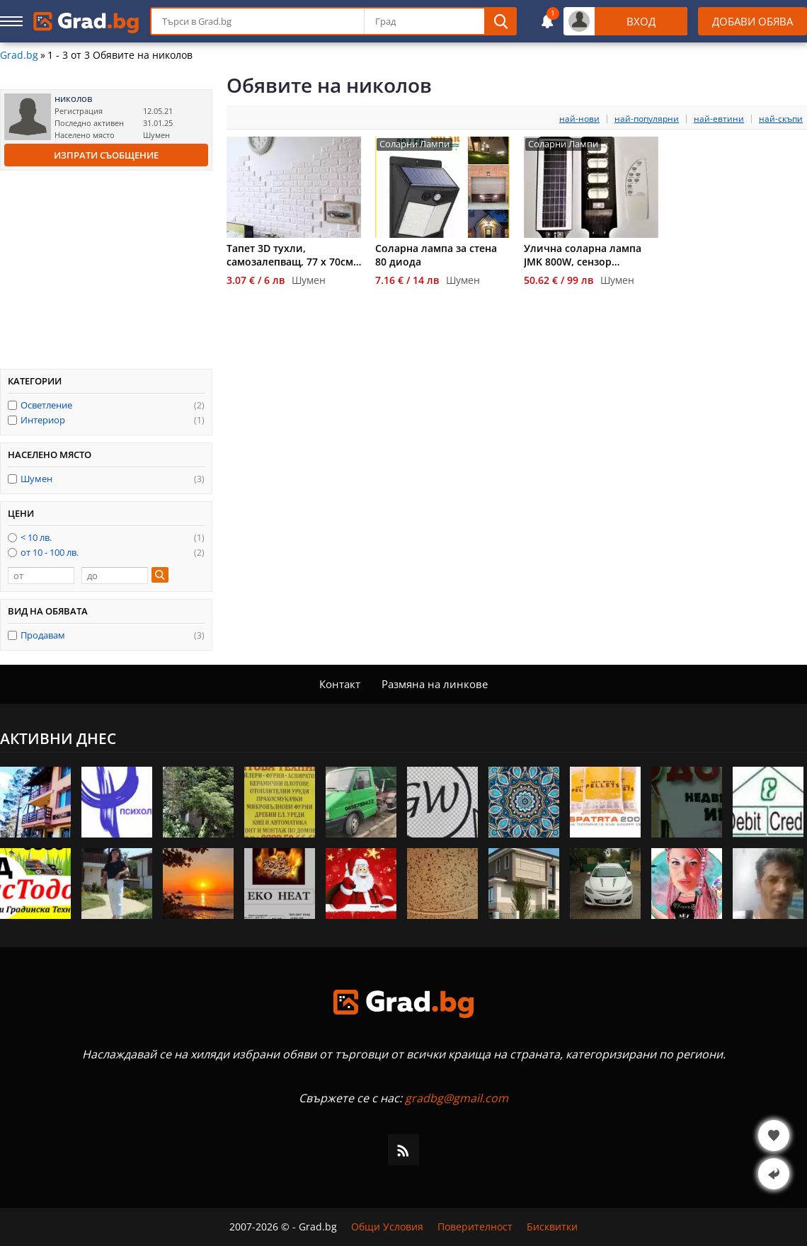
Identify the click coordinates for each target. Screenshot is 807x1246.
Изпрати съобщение (106, 155)
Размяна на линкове (435, 684)
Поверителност (475, 1227)
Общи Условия (387, 1227)
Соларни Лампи (414, 144)
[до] (114, 575)
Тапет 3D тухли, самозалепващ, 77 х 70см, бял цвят (291, 254)
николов (73, 98)
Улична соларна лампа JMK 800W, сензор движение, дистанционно (590, 254)
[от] (41, 575)
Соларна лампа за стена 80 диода (436, 254)
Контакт (339, 684)
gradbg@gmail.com (456, 1098)
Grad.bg (19, 55)
